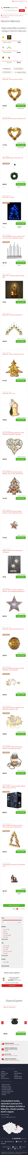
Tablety (2, 1076)
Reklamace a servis (6, 1086)
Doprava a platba (6, 1084)
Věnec (5, 953)
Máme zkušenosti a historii (11, 1055)
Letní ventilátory (18, 1073)
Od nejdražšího (6, 72)
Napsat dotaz (12, 985)
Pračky (15, 1071)
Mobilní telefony (18, 1076)
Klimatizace (3, 1075)
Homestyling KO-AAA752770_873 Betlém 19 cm (12, 61)
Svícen (5, 949)
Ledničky (3, 1071)
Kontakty (4, 1094)
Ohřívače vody (4, 1073)
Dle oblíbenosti (7, 68)
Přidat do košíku (20, 105)
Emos (5, 933)
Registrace (21, 1)
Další (23, 909)
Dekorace (6, 945)
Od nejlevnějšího (18, 68)
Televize (16, 1075)
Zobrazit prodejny (5, 1114)
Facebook (19, 1141)
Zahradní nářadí (18, 1078)
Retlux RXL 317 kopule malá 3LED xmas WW (11, 41)
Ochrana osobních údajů (7, 1091)
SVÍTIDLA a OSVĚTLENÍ (8, 15)
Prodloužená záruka (6, 1088)
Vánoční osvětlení (18, 15)
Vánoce (5, 962)
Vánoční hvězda (7, 951)
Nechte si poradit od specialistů (12, 1060)
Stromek (5, 947)
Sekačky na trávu (5, 1078)
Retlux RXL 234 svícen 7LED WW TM (9, 51)
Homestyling (7, 935)
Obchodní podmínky (6, 1089)
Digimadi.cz (24, 1153)
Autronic (6, 929)
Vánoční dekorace (5, 17)
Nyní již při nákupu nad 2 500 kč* (12, 1044)
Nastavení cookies (6, 1093)
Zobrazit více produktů (14, 905)
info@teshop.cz (9, 1141)
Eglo (4, 931)
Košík (26, 1)
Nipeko (5, 937)
